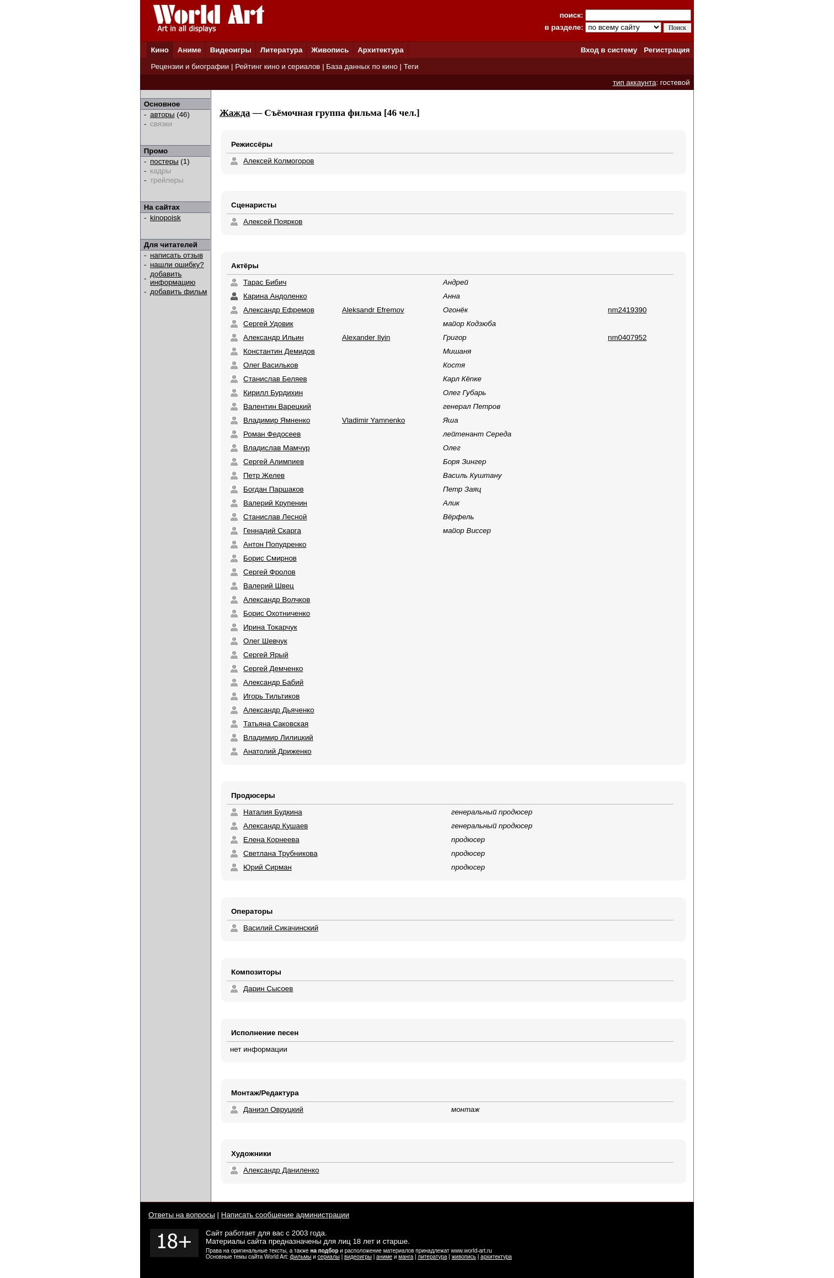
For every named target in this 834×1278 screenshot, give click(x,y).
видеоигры (358, 1257)
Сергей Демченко (273, 668)
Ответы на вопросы (181, 1215)
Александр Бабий (273, 682)
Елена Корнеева (271, 839)
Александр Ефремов (278, 310)
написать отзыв (176, 255)
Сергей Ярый (265, 655)
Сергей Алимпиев (273, 461)
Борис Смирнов (270, 558)
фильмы (301, 1257)
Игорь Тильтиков (271, 696)
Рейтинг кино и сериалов (277, 66)
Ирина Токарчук (270, 627)
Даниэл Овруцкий (273, 1109)
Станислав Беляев (275, 379)
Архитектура (380, 50)
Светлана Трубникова (280, 853)
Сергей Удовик (268, 324)
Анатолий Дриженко (277, 751)
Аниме (189, 50)
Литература (281, 50)
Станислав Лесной (275, 517)
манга (405, 1257)
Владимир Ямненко (276, 420)
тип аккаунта (634, 82)
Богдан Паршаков (273, 489)
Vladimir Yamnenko (373, 420)
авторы (162, 114)
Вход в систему (609, 50)
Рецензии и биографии (190, 66)
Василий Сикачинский (280, 928)
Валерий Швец (268, 586)
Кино (160, 50)
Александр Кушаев (275, 826)
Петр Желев (264, 475)
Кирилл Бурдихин (273, 392)
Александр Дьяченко (278, 710)
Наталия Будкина (272, 812)
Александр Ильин (273, 337)
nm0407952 (627, 337)
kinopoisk (165, 218)
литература (432, 1257)
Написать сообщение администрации (285, 1215)
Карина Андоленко (275, 296)
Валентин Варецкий (277, 406)
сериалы (329, 1257)
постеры (164, 161)
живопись (464, 1257)
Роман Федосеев (272, 434)
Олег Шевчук (265, 641)
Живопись (330, 50)
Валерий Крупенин (275, 503)
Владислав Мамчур (276, 448)
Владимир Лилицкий (278, 737)
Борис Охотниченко (276, 613)
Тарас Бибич (264, 282)
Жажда (235, 113)
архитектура (496, 1257)
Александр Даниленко (281, 1170)
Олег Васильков (270, 365)
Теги (411, 66)
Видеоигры (231, 50)
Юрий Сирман (267, 867)
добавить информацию (172, 278)
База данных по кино (361, 66)
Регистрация (666, 50)
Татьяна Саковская (275, 724)
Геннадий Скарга (272, 530)
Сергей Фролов (269, 572)
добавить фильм (178, 291)
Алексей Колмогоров (278, 161)
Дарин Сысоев (268, 988)
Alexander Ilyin (366, 337)
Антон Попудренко (274, 544)
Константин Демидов (279, 351)
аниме (384, 1257)
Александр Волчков (276, 599)
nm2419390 (627, 310)
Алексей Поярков (272, 221)
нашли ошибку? (177, 264)
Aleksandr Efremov (373, 310)
